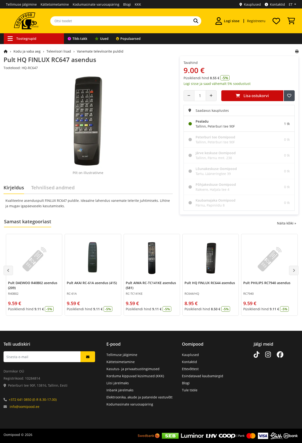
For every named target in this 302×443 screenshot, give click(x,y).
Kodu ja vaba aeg (27, 51)
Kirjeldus (14, 187)
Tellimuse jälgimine (21, 4)
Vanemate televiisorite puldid (100, 51)
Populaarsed (128, 38)
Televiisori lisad (58, 51)
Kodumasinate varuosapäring (96, 4)
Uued (102, 38)
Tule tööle (189, 390)
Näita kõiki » (286, 223)
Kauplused (250, 4)
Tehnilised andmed (53, 187)
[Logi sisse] (227, 21)
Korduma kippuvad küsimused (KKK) (135, 376)
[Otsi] (195, 21)
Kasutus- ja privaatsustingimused (132, 369)
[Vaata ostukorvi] (291, 21)
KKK (138, 4)
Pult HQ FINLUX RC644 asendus (210, 283)
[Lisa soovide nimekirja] (289, 95)
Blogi (127, 4)
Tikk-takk (77, 38)
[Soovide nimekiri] (276, 21)
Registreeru (256, 21)
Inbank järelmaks (120, 390)
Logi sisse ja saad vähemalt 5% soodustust (217, 83)
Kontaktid (275, 4)
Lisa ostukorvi (252, 95)
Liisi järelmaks (117, 383)
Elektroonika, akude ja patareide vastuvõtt (139, 397)
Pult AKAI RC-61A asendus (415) (92, 283)
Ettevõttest (190, 369)
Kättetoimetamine (55, 4)
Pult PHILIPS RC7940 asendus (266, 283)
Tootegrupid (22, 38)
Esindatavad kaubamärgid (202, 376)
